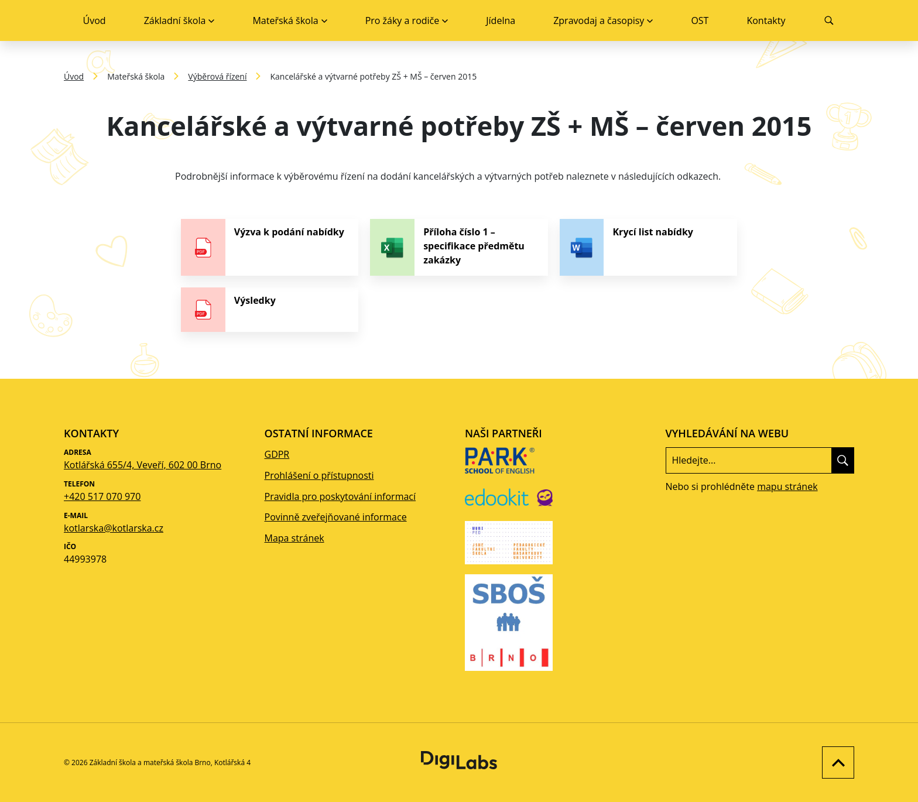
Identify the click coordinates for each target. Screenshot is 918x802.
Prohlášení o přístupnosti (319, 475)
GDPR (277, 454)
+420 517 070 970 (102, 496)
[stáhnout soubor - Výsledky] (269, 309)
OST (699, 20)
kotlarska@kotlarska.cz (113, 528)
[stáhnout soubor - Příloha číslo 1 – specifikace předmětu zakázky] (458, 247)
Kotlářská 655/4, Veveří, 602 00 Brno (142, 464)
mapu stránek (787, 486)
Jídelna (500, 20)
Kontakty (765, 20)
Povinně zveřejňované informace (336, 516)
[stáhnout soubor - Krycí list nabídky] (648, 247)
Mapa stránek (294, 538)
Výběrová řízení (217, 76)
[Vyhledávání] (829, 20)
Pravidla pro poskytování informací (340, 496)
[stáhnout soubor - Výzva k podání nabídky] (269, 247)
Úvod (94, 20)
